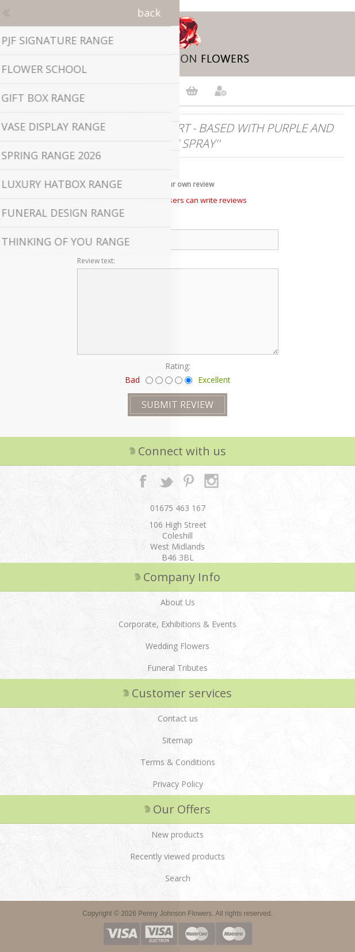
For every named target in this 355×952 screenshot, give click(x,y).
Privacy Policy (177, 783)
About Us (178, 602)
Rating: (177, 365)
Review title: (96, 222)
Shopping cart (192, 90)
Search (177, 878)
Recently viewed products (177, 856)
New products (177, 834)
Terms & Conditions (177, 762)
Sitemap (177, 740)
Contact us (178, 718)
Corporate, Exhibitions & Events (177, 624)
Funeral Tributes (177, 667)
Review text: (96, 261)
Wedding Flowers (177, 645)
